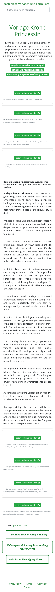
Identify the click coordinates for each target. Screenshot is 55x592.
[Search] (28, 9)
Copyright (42, 583)
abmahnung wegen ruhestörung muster (27, 74)
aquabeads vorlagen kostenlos (27, 69)
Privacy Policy (15, 583)
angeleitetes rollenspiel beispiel (27, 65)
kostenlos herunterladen (27, 93)
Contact (28, 587)
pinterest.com (20, 525)
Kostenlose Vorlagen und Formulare (26, 4)
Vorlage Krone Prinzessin (27, 31)
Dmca (29, 583)
